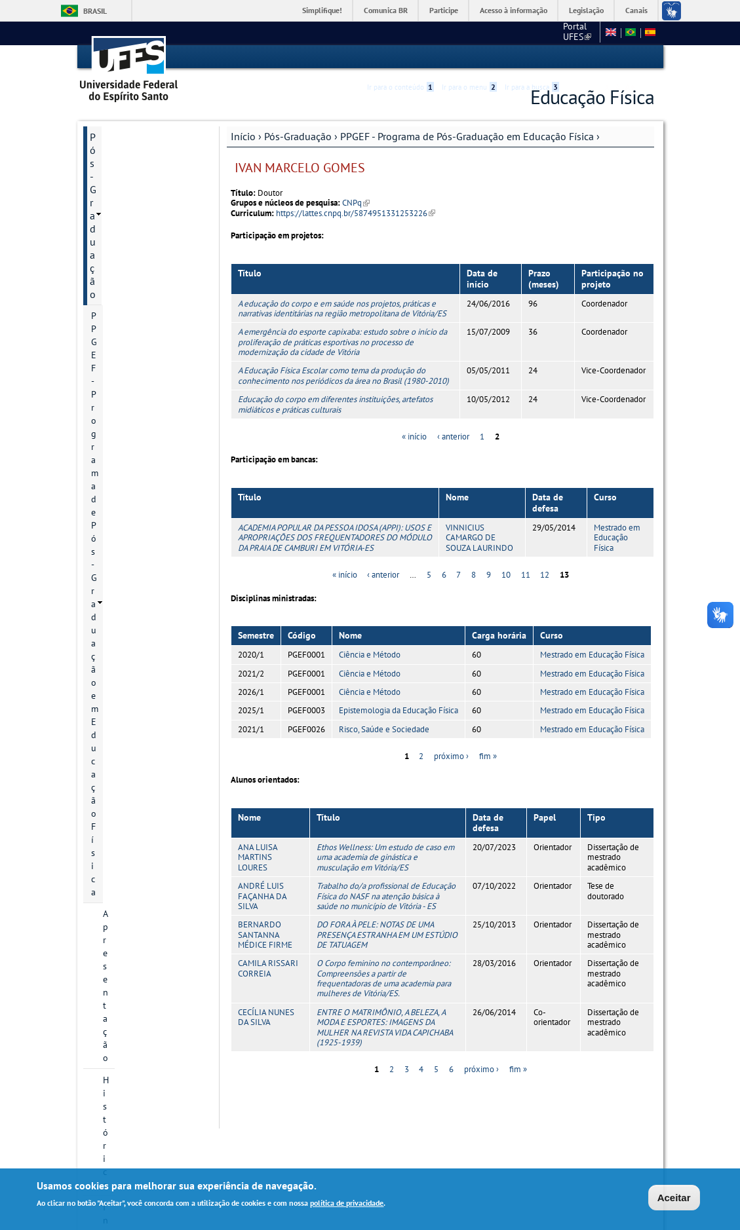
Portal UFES (507, 33)
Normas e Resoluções (138, 867)
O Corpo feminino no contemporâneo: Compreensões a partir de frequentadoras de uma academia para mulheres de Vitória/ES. (384, 978)
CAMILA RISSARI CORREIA (268, 968)
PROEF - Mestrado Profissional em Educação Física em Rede (142, 694)
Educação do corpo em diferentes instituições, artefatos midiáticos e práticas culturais (335, 403)
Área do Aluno (121, 844)
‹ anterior (453, 435)
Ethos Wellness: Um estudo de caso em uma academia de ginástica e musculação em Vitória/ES (385, 856)
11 (525, 574)
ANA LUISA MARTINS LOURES (257, 856)
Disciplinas (124, 521)
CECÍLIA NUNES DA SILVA (266, 1016)
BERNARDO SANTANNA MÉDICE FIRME (265, 934)
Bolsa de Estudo (135, 375)
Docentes (121, 397)
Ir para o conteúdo (400, 57)
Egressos (120, 477)
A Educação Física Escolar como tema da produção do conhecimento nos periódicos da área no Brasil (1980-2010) (343, 375)
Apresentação (130, 206)
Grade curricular (135, 499)
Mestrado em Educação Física (617, 537)
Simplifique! (322, 10)
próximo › (451, 756)
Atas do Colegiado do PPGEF (146, 652)
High (591, 57)
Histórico (121, 228)
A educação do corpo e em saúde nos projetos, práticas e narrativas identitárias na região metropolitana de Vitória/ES (342, 307)
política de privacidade (346, 1204)
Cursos (116, 272)
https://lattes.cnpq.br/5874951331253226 (355, 212)
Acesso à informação (513, 10)
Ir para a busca (532, 57)
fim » (488, 756)
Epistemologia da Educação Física (398, 710)
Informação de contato (148, 250)
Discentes (122, 544)
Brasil (95, 11)
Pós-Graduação (298, 135)
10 (506, 574)
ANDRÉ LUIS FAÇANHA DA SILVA (262, 895)
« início (414, 435)
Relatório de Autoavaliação (131, 448)
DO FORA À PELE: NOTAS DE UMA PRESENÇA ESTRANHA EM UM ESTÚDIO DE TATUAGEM (387, 934)
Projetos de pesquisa (145, 330)
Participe (443, 10)
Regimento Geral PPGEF (150, 419)
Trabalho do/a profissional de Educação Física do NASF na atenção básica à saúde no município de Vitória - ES (386, 895)
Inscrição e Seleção (140, 352)
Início (243, 135)
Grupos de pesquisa (142, 566)
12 (544, 574)
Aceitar (674, 1198)
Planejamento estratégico (130, 617)
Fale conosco (570, 33)
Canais (636, 10)
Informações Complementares (124, 780)
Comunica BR (386, 10)
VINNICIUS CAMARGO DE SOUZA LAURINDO (479, 537)
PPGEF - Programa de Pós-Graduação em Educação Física (467, 135)
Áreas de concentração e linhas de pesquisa (151, 301)
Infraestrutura (130, 588)
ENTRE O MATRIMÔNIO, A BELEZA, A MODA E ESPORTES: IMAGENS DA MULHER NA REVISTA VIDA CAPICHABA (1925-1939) (384, 1026)
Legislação (586, 10)
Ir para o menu (469, 57)
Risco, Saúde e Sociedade (384, 728)
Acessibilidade (576, 57)
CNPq (356, 202)
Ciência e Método (369, 654)
